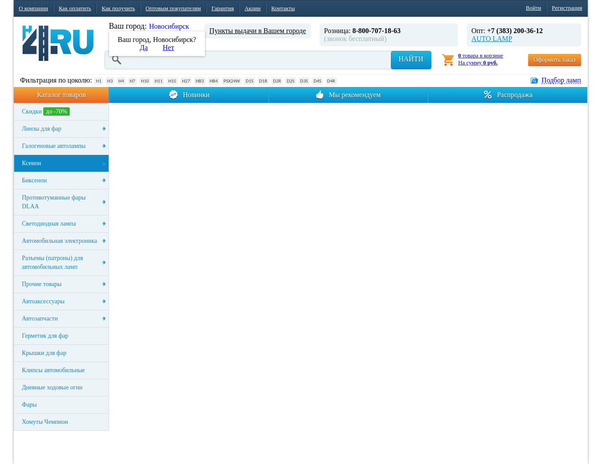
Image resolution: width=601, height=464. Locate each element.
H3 (110, 81)
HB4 (214, 81)
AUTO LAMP (491, 38)
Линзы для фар (41, 128)
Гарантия (223, 8)
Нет (168, 47)
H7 (132, 81)
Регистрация (567, 7)
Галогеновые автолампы (54, 146)
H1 (98, 81)
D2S (290, 81)
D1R (263, 81)
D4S (317, 81)
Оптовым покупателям (173, 8)
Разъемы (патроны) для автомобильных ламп (52, 262)
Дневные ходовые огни (52, 387)
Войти (533, 7)
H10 (145, 81)
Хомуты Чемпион (45, 422)
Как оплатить (75, 8)
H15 (172, 81)
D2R (277, 81)
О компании (33, 8)
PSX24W (231, 81)
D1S (249, 81)
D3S (304, 81)
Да (144, 47)
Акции (253, 8)
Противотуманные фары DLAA (54, 202)
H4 (121, 81)
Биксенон (34, 180)
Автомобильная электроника (59, 241)
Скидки (46, 111)
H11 (159, 81)
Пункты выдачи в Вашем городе (257, 30)
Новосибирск (169, 26)
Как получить (118, 8)
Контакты (283, 8)
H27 (186, 81)
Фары (29, 404)
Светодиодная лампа (49, 223)
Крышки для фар (44, 353)
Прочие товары (42, 284)
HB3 (200, 81)
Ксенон (32, 163)
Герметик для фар (45, 335)
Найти (411, 59)
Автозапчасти (40, 318)
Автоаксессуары (43, 301)
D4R (331, 81)
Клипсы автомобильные (53, 370)
